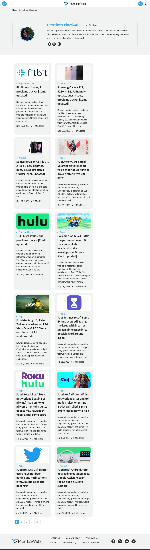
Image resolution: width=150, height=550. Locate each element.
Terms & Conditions (90, 542)
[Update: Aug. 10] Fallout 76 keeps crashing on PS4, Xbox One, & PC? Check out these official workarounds (32, 328)
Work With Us (92, 538)
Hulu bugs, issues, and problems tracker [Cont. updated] (31, 240)
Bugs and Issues (25, 84)
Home (14, 10)
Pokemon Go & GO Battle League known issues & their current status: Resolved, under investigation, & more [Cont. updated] (73, 246)
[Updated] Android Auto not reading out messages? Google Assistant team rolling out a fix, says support (73, 477)
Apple (61, 314)
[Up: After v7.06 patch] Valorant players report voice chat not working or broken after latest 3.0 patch (73, 169)
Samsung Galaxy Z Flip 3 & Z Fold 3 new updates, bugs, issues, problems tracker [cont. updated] (32, 167)
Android (62, 84)
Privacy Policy (69, 542)
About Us (55, 538)
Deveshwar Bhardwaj (62, 25)
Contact (53, 542)
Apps (60, 158)
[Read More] (32, 73)
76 (37, 522)
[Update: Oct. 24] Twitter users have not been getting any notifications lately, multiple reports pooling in (32, 477)
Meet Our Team (73, 538)
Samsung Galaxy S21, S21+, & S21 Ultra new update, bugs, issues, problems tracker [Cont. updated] (72, 95)
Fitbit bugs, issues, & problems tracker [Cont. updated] (31, 91)
